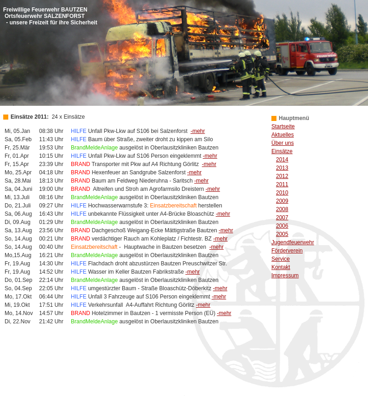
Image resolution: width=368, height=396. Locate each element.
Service (280, 259)
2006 (282, 226)
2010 (282, 192)
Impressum (285, 275)
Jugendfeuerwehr (292, 242)
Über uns (282, 143)
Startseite (283, 126)
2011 (282, 184)
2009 (282, 201)
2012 (282, 176)
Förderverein (287, 250)
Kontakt (280, 267)
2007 (282, 217)
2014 (282, 159)
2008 (282, 209)
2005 (282, 234)
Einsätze (282, 151)
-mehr (197, 131)
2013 (282, 168)
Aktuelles (282, 135)
